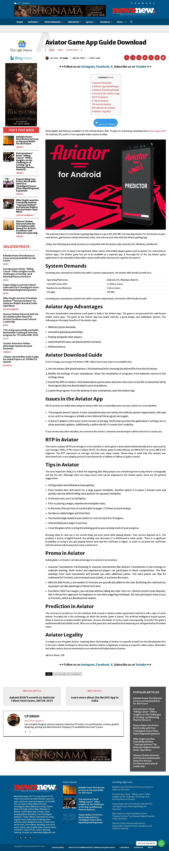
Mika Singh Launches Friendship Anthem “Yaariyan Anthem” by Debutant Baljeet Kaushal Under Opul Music (27, 206)
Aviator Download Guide (105, 90)
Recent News (73, 50)
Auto (6, 339)
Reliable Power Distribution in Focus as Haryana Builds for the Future (27, 140)
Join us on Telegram (105, 123)
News (19, 147)
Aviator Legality (101, 111)
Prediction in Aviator (103, 107)
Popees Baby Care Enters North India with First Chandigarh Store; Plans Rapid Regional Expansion (27, 185)
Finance (7, 352)
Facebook (102, 66)
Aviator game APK (157, 131)
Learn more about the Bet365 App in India (95, 699)
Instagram (88, 66)
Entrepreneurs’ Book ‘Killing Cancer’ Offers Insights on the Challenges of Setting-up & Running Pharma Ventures (25, 161)
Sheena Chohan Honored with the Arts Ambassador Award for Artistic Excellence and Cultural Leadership (27, 227)
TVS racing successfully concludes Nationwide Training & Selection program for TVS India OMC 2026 (21, 332)
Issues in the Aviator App (106, 93)
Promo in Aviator (101, 104)
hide (110, 77)
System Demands (102, 82)
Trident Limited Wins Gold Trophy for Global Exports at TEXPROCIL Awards (21, 359)
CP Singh (64, 58)
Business (7, 365)
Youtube (141, 66)
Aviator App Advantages (105, 86)
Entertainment (25, 215)
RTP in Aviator (100, 97)
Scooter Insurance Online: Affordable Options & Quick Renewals (17, 346)
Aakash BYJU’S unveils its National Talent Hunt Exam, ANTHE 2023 (32, 699)
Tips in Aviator (100, 100)
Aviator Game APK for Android (67, 674)
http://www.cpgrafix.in (34, 721)
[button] (131, 22)
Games (52, 50)
